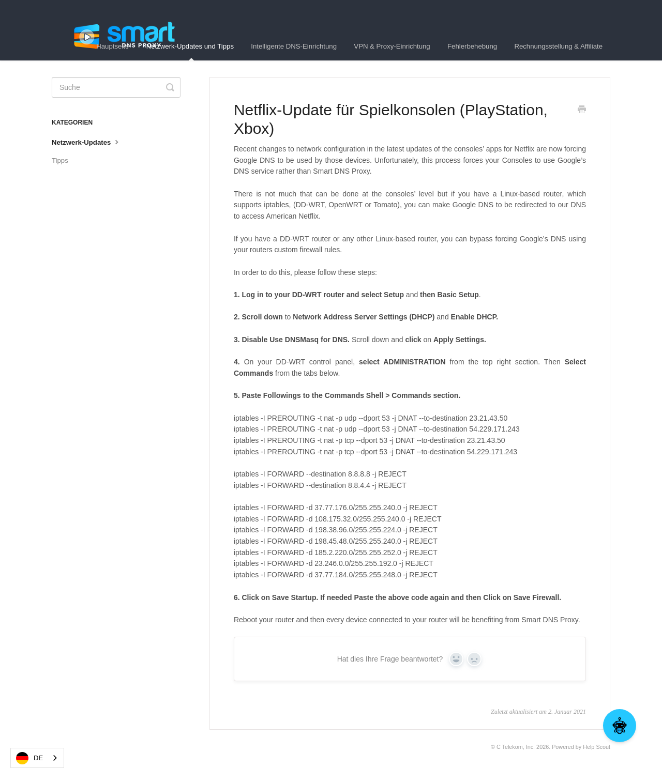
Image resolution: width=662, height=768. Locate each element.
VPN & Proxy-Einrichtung (392, 46)
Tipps (60, 160)
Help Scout (596, 747)
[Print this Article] (582, 110)
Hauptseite (112, 46)
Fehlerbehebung (472, 46)
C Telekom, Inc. (515, 747)
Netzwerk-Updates (86, 141)
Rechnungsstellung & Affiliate (558, 46)
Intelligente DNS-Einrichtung (294, 46)
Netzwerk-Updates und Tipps (190, 51)
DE (29, 758)
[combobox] (37, 758)
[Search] (116, 87)
